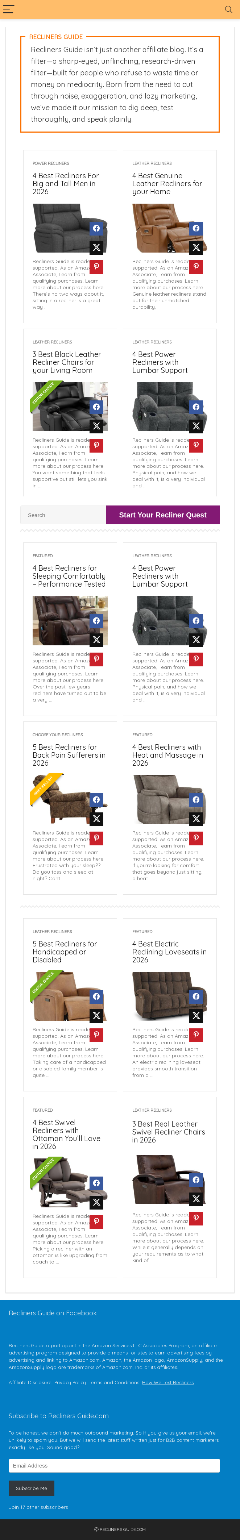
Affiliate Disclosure (30, 1382)
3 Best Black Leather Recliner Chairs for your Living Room (67, 362)
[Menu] (8, 9)
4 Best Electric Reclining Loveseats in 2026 (169, 951)
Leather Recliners (151, 163)
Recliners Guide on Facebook (53, 1313)
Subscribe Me (31, 1488)
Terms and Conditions (114, 1382)
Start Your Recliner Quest (163, 515)
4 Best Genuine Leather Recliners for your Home (167, 183)
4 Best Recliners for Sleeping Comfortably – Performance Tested (69, 575)
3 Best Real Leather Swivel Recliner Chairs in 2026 (168, 1131)
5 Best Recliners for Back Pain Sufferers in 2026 (69, 754)
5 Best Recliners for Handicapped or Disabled (65, 951)
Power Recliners (51, 163)
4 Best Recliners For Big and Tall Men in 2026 (66, 183)
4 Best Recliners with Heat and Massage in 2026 (167, 754)
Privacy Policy (70, 1382)
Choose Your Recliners (58, 734)
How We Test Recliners (168, 1382)
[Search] (228, 9)
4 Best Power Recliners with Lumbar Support (160, 362)
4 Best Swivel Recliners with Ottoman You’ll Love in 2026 (66, 1134)
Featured (43, 555)
